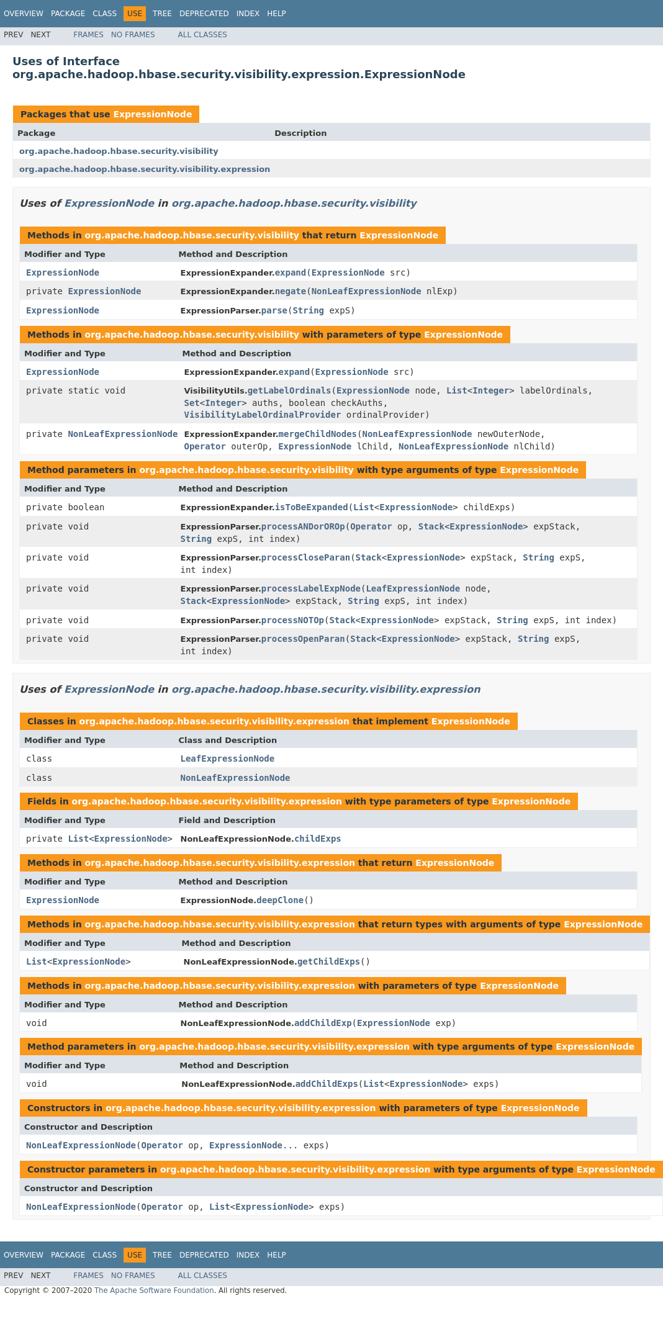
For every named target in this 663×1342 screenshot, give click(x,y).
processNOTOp (292, 620)
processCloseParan (305, 557)
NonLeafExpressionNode (367, 291)
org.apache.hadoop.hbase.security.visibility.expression (144, 169)
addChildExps (326, 1084)
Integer (490, 390)
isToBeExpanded (311, 507)
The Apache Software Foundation (154, 1290)
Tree (162, 13)
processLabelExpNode (311, 588)
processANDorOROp (303, 526)
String (308, 310)
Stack (431, 526)
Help (276, 13)
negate (291, 291)
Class (104, 13)
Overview (23, 13)
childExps (317, 839)
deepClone (280, 900)
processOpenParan (303, 639)
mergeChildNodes (318, 434)
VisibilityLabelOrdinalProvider (262, 415)
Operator (204, 446)
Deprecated (204, 13)
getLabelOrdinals (290, 390)
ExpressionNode (152, 114)
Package (68, 13)
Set (191, 403)
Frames (88, 34)
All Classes (202, 34)
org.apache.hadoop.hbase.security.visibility (119, 151)
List (456, 390)
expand (291, 272)
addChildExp (323, 1023)
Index (248, 13)
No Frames (133, 34)
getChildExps (328, 961)
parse (274, 310)
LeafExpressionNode (413, 588)
